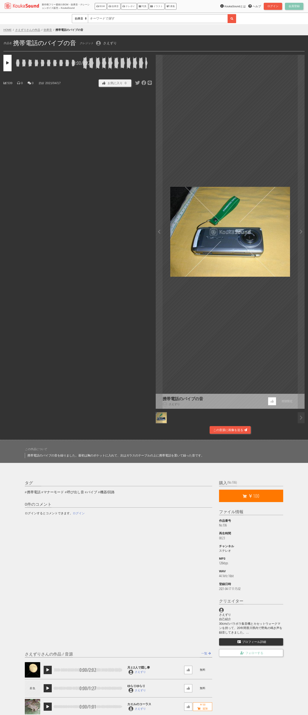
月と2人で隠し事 (138, 667)
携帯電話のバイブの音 (183, 399)
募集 (171, 6)
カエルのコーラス (139, 704)
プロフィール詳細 (251, 642)
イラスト (156, 6)
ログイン (79, 513)
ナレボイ (129, 6)
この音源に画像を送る (230, 430)
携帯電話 (34, 492)
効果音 (114, 6)
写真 (143, 6)
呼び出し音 (75, 492)
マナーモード (53, 492)
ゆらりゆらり (136, 686)
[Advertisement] (77, 422)
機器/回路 (107, 492)
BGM (100, 6)
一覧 (206, 653)
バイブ (92, 492)
